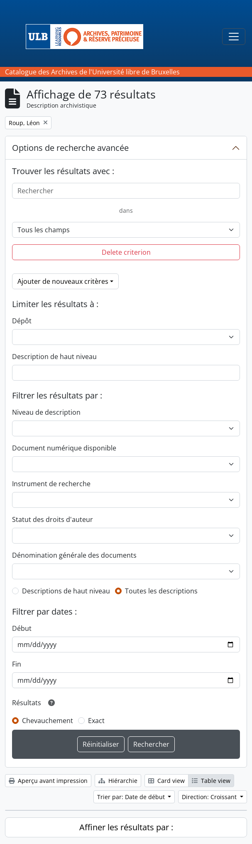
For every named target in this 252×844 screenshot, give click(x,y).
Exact (96, 720)
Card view (166, 781)
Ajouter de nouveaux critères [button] (62, 281)
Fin (16, 664)
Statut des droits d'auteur (52, 519)
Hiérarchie (117, 781)
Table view (211, 781)
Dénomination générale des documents (74, 555)
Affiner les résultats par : (126, 827)
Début (22, 628)
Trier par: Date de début (131, 797)
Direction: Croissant (210, 797)
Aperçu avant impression (48, 781)
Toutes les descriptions (161, 590)
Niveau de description (46, 412)
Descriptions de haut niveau (66, 590)
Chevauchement (47, 720)
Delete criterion (126, 252)
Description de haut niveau (54, 356)
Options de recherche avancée (70, 147)
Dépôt (22, 320)
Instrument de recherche (51, 483)
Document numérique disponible (64, 448)
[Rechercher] (126, 191)
